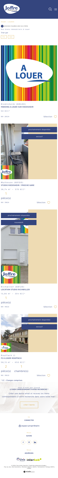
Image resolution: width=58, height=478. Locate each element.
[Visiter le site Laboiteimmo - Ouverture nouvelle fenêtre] (29, 472)
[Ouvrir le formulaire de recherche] (50, 9)
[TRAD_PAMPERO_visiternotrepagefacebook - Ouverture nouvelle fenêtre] (23, 442)
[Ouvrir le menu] (55, 9)
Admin (34, 467)
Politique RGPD (49, 467)
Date (11, 37)
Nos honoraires (16, 467)
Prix (3, 37)
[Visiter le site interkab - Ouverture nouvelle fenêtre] (34, 459)
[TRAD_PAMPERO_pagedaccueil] (11, 14)
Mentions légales (26, 467)
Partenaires (41, 467)
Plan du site (7, 467)
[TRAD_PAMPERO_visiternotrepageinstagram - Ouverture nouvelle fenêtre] (29, 442)
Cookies (29, 468)
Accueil (3, 22)
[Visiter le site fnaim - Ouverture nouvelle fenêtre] (21, 460)
